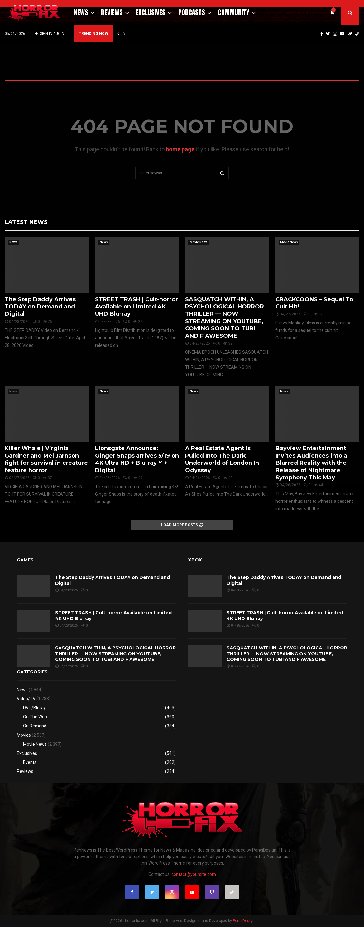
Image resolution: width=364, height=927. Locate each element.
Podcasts (191, 12)
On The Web (35, 716)
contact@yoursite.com (193, 874)
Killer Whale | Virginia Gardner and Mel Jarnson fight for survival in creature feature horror (46, 459)
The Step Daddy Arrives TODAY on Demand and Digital (40, 307)
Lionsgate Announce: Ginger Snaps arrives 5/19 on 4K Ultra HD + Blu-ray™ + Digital (137, 459)
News (81, 12)
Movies (24, 735)
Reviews (112, 12)
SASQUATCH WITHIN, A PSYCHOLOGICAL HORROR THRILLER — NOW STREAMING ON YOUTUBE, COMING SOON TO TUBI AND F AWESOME (224, 317)
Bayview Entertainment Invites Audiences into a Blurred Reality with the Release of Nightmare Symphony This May (311, 463)
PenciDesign (244, 921)
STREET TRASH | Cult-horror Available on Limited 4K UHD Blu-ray (136, 307)
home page (180, 149)
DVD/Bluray (34, 707)
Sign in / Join (49, 34)
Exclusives (150, 12)
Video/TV (26, 698)
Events (29, 762)
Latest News (26, 222)
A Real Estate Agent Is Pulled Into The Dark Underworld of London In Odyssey (222, 459)
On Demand (34, 725)
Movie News (199, 242)
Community (233, 12)
